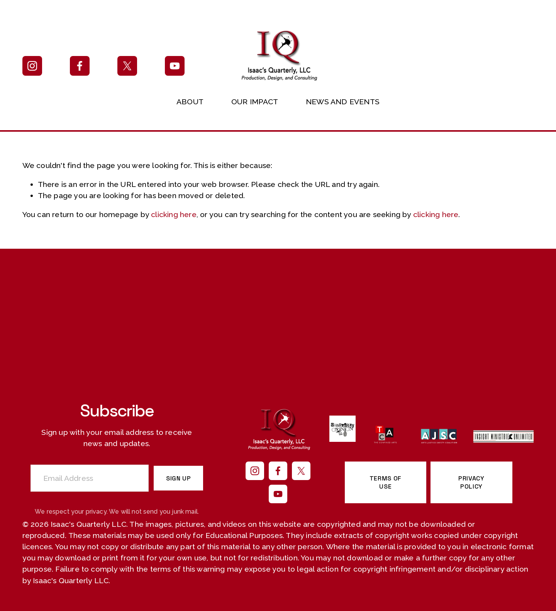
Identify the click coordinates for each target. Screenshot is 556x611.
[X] (127, 66)
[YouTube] (175, 66)
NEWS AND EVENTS (343, 101)
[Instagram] (32, 66)
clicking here (174, 214)
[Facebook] (80, 66)
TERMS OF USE (386, 482)
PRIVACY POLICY (471, 482)
